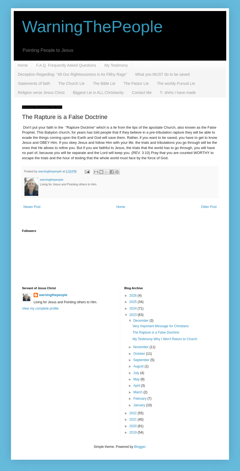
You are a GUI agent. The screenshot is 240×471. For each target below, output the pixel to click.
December (141, 321)
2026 (133, 295)
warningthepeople (53, 295)
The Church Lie (71, 83)
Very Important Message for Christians (160, 326)
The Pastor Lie (136, 83)
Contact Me (142, 92)
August (138, 366)
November (141, 347)
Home (23, 65)
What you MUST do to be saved (162, 74)
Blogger (139, 447)
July (136, 373)
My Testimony (116, 65)
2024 (133, 308)
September (141, 360)
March (138, 392)
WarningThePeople (92, 26)
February (140, 398)
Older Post (209, 207)
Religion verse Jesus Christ (41, 92)
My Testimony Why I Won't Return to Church (164, 339)
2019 (133, 432)
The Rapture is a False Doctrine (155, 332)
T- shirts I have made (178, 92)
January (139, 405)
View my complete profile (40, 308)
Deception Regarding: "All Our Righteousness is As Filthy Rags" (72, 74)
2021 (133, 419)
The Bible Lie (104, 83)
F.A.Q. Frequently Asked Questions (66, 65)
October (139, 354)
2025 (133, 302)
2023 (133, 315)
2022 (133, 413)
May (136, 379)
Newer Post (31, 207)
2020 (133, 426)
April (137, 386)
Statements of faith (34, 83)
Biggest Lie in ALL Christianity (98, 92)
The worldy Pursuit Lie (176, 83)
